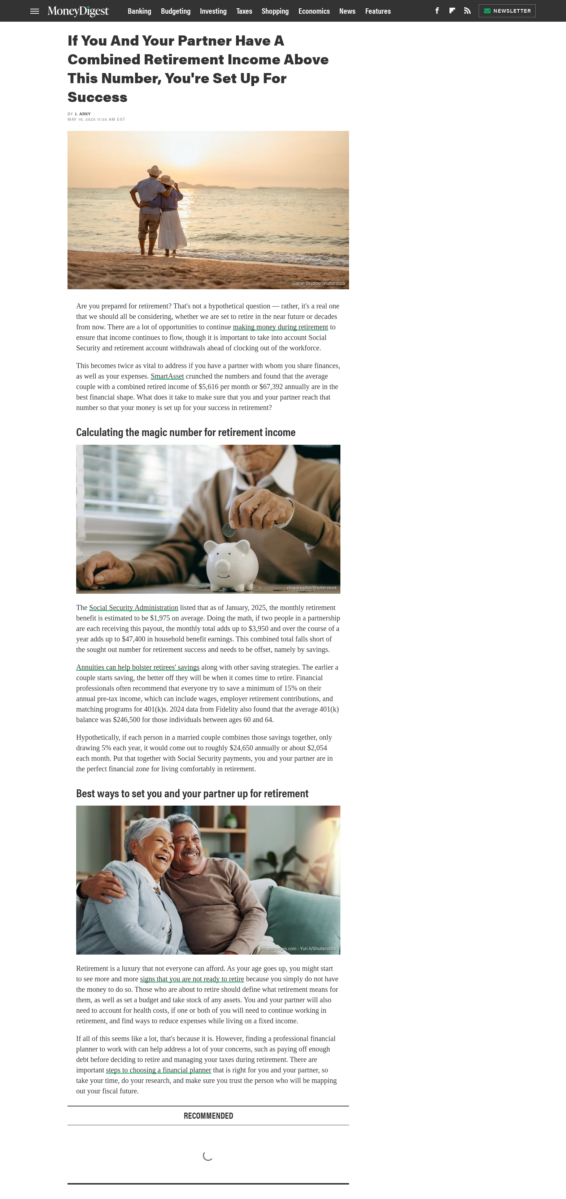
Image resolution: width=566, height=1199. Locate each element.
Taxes (244, 10)
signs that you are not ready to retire (192, 979)
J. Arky (83, 113)
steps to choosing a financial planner (159, 1070)
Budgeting (176, 10)
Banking (139, 10)
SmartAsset (167, 376)
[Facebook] (437, 12)
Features (378, 10)
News (347, 10)
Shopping (275, 10)
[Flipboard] (452, 12)
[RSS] (467, 12)
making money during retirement (280, 327)
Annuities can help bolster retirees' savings (138, 667)
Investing (213, 10)
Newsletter (507, 10)
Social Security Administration (133, 607)
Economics (314, 10)
